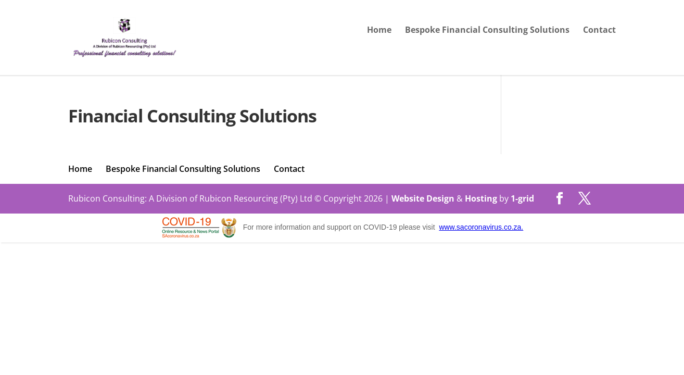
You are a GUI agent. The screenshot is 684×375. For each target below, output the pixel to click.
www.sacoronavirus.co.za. (481, 227)
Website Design (422, 198)
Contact (599, 30)
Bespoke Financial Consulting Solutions (487, 30)
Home (379, 30)
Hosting (481, 198)
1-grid (522, 198)
